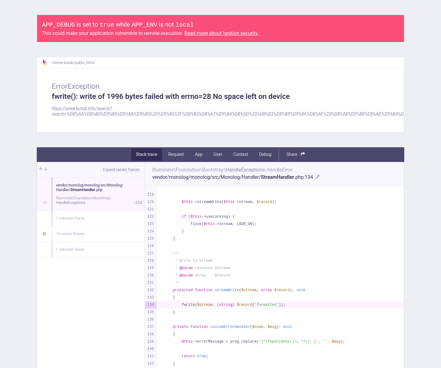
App (198, 154)
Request (176, 154)
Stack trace (146, 154)
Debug (265, 154)
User (217, 154)
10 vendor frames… (71, 234)
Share (295, 154)
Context (240, 154)
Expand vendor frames (121, 169)
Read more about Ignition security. (221, 33)
